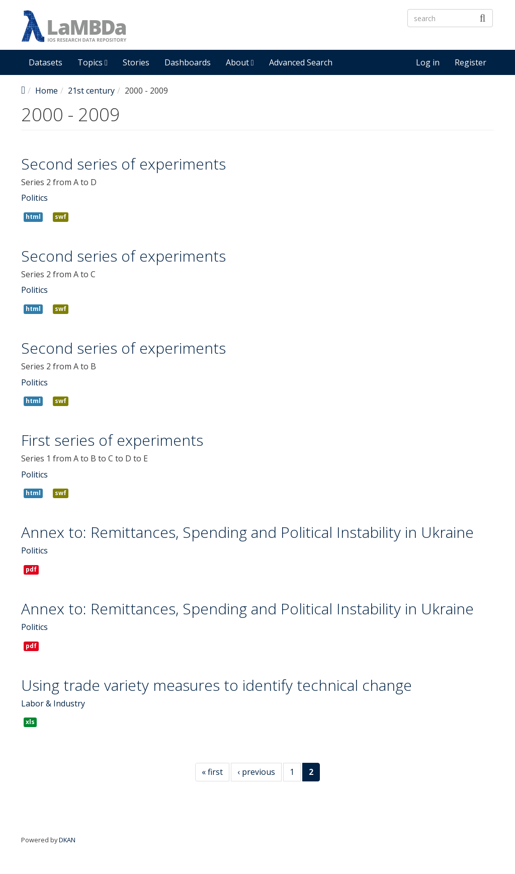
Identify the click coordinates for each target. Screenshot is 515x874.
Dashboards (187, 62)
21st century (91, 90)
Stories (136, 62)
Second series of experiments (123, 163)
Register (470, 62)
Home (46, 90)
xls (30, 722)
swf (60, 216)
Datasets (45, 62)
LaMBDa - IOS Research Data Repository (285, 34)
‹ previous (256, 771)
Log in (428, 62)
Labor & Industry (53, 703)
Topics (92, 62)
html (33, 216)
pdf (31, 569)
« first (212, 771)
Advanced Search (300, 62)
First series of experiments (112, 440)
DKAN (67, 839)
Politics (34, 197)
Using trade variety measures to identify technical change (216, 685)
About (240, 62)
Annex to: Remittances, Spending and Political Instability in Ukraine (247, 532)
